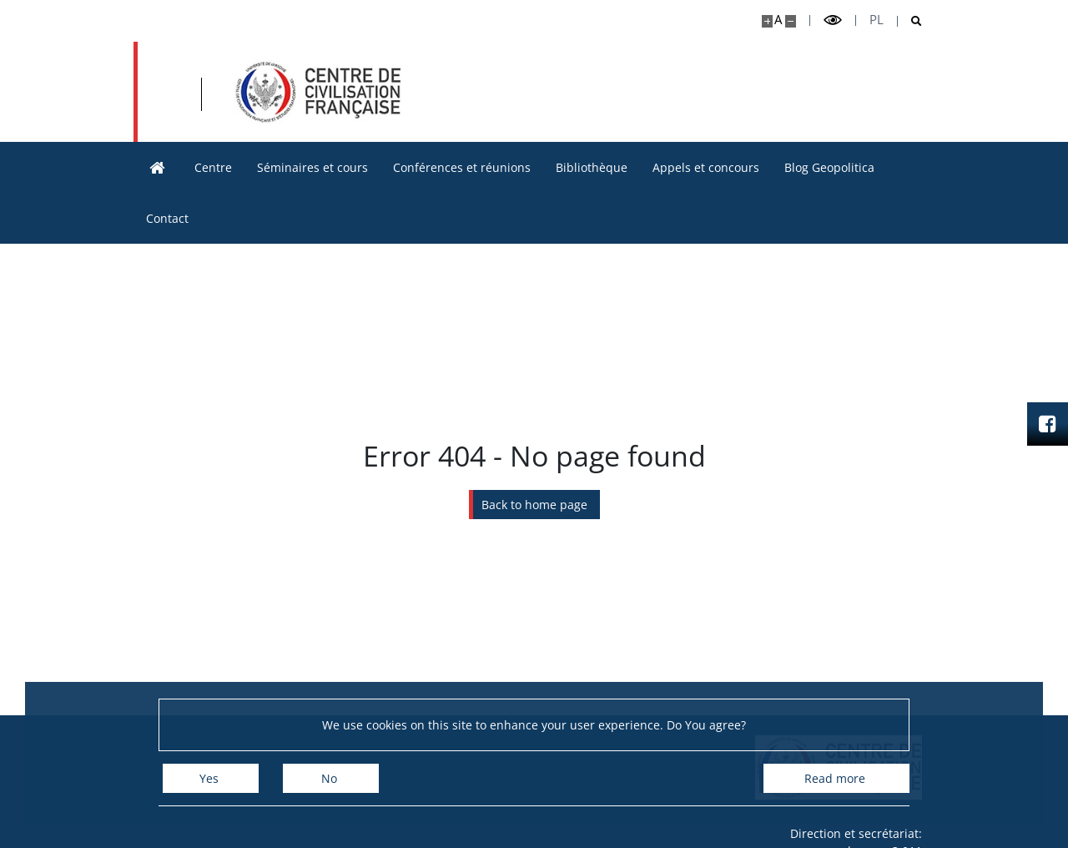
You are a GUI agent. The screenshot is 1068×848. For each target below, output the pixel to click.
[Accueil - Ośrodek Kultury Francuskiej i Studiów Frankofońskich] (317, 91)
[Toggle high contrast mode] (832, 20)
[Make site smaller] (790, 21)
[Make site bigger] (767, 21)
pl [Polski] (876, 19)
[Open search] (910, 21)
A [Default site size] (778, 19)
